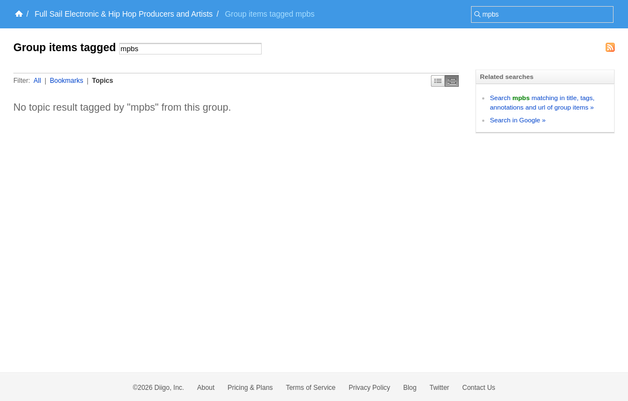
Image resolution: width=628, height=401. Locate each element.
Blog (409, 388)
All (37, 81)
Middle (452, 81)
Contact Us (478, 388)
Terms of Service (310, 388)
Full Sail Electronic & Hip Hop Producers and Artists (124, 13)
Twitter (439, 388)
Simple (438, 81)
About (205, 388)
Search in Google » (518, 119)
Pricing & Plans (250, 388)
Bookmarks (66, 81)
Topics (102, 81)
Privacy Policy (369, 388)
